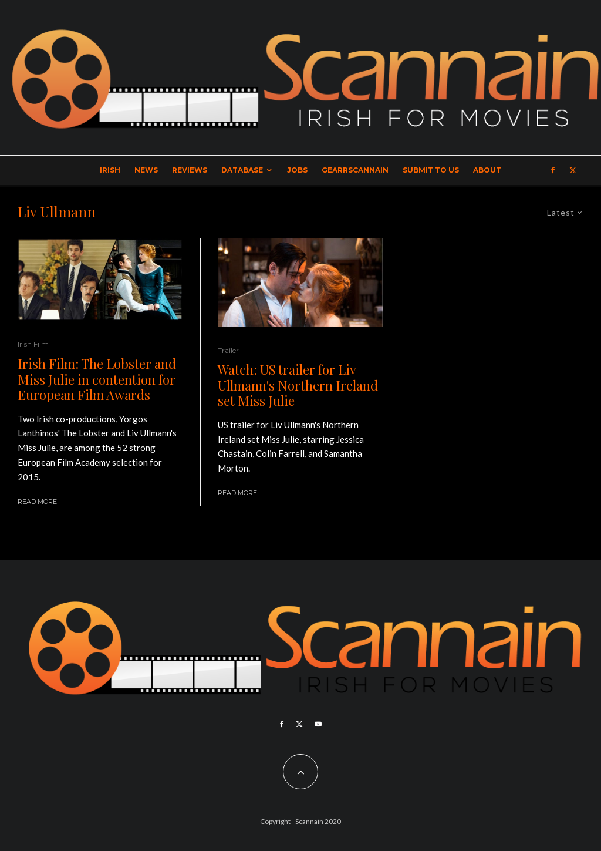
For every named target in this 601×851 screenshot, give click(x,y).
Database (242, 170)
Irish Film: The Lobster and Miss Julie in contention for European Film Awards (97, 379)
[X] (572, 170)
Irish (110, 170)
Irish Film (33, 343)
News (146, 170)
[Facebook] (553, 170)
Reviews (189, 170)
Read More (37, 501)
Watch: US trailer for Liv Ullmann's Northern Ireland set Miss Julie (298, 385)
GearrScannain (355, 170)
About (487, 170)
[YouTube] (318, 724)
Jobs (297, 170)
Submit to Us (431, 170)
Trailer (228, 350)
